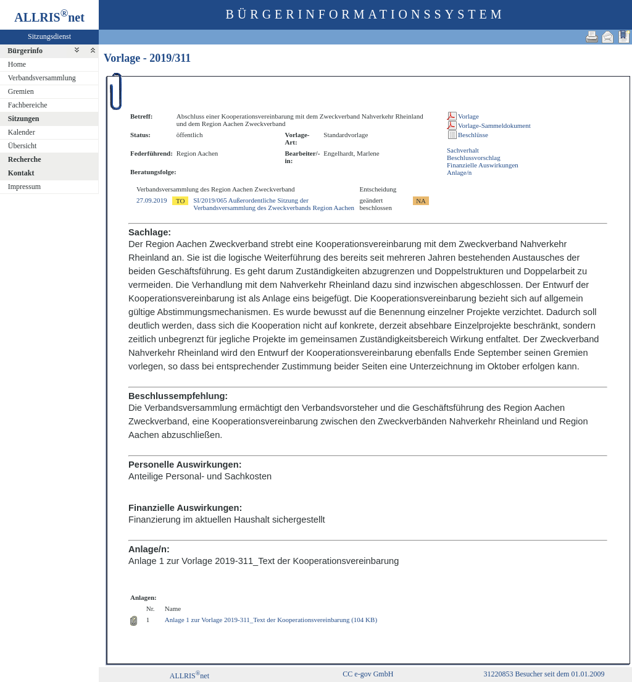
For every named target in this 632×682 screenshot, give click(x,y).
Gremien (21, 91)
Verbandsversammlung (42, 78)
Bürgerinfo (25, 50)
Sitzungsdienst (49, 36)
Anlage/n (459, 172)
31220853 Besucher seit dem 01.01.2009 (543, 674)
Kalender (21, 132)
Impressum (24, 186)
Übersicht (22, 145)
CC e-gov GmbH (368, 674)
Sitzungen (24, 118)
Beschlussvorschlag (474, 157)
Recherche (24, 159)
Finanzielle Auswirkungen (482, 165)
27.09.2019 (151, 200)
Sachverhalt (463, 150)
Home (17, 64)
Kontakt (21, 173)
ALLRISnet (189, 675)
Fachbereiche (28, 105)
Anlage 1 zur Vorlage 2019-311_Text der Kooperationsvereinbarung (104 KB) (271, 619)
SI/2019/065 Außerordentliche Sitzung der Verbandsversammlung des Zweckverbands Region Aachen (273, 203)
